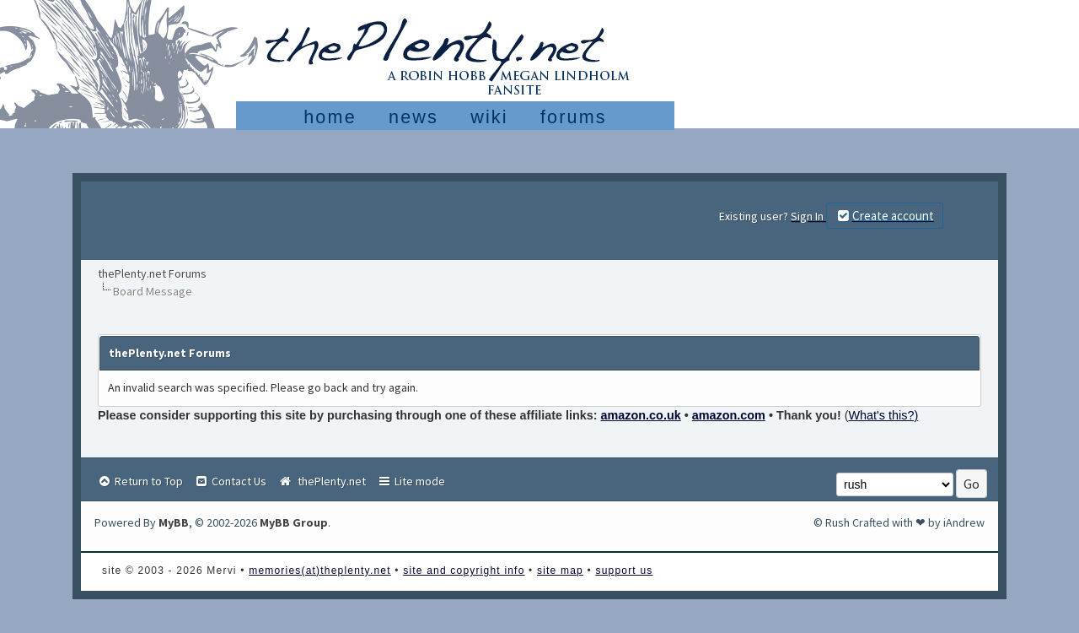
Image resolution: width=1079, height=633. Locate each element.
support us (623, 570)
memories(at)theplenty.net (320, 570)
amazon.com (728, 415)
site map (560, 570)
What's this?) (884, 415)
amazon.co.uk (641, 415)
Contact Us (230, 481)
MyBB (173, 522)
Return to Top (140, 481)
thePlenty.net (321, 481)
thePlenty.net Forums (152, 273)
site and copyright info (463, 570)
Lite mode (411, 481)
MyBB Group (294, 522)
